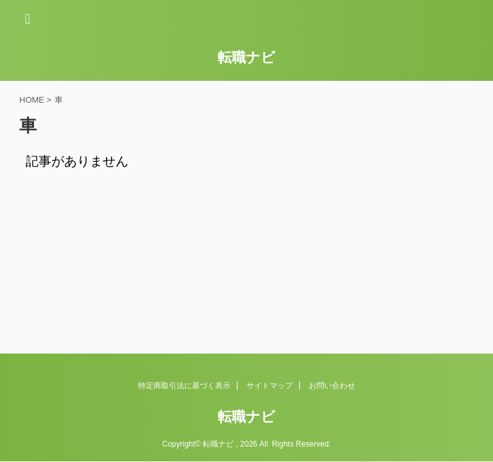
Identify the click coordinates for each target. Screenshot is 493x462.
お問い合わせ (332, 385)
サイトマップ (269, 385)
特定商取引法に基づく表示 (184, 385)
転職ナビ (246, 57)
